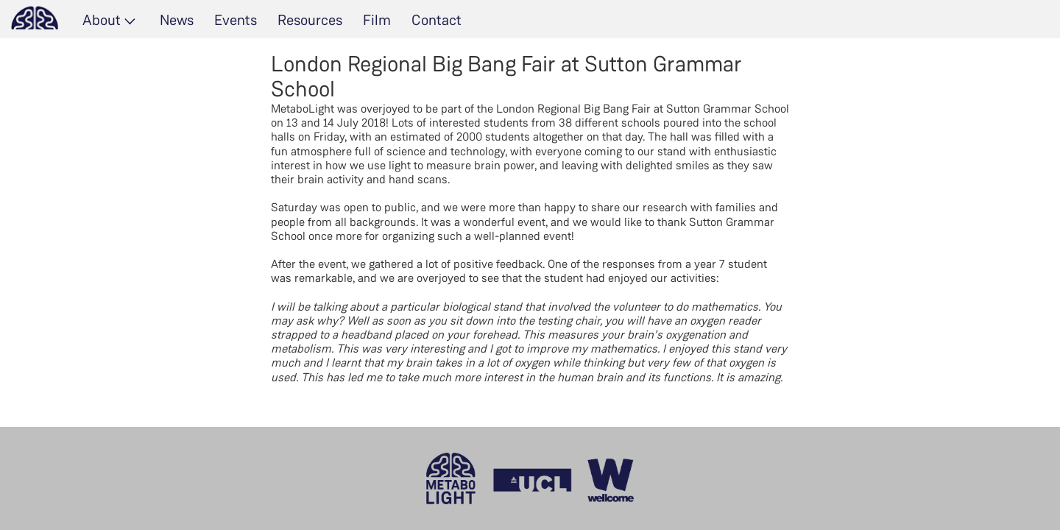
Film (377, 19)
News (177, 19)
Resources (310, 19)
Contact (436, 19)
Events (235, 19)
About (101, 19)
